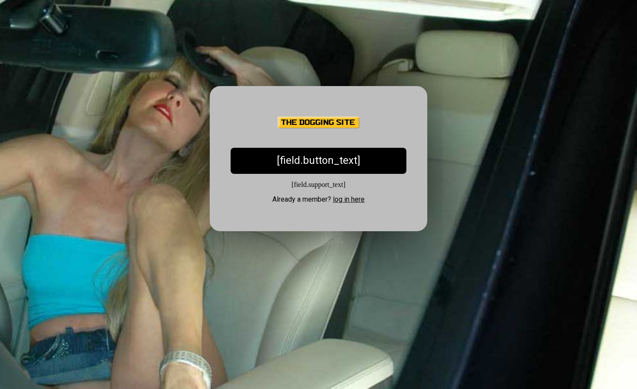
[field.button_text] (318, 160)
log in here (349, 199)
